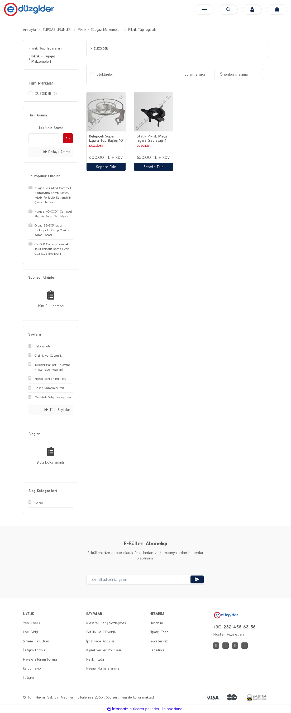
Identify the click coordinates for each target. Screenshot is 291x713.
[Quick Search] (43, 138)
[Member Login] (252, 9)
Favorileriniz (159, 641)
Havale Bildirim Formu (40, 659)
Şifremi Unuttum (36, 641)
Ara (67, 138)
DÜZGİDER (96, 145)
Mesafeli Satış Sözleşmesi (106, 623)
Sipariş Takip (159, 632)
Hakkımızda (95, 659)
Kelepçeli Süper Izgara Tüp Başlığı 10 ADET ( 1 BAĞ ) (106, 138)
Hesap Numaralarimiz (103, 669)
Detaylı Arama (57, 152)
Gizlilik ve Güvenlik (101, 632)
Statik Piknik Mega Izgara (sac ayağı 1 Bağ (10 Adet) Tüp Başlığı (152, 138)
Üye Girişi (30, 632)
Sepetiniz (157, 650)
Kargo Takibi (32, 669)
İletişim (28, 678)
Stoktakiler (105, 75)
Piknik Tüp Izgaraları (149, 30)
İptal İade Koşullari (100, 641)
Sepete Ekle (106, 167)
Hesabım (156, 623)
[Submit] (197, 579)
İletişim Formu (34, 650)
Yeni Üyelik (31, 623)
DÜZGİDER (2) (46, 94)
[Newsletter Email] (145, 579)
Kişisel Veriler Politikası (103, 650)
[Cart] (277, 9)
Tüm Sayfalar (57, 410)
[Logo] (29, 9)
